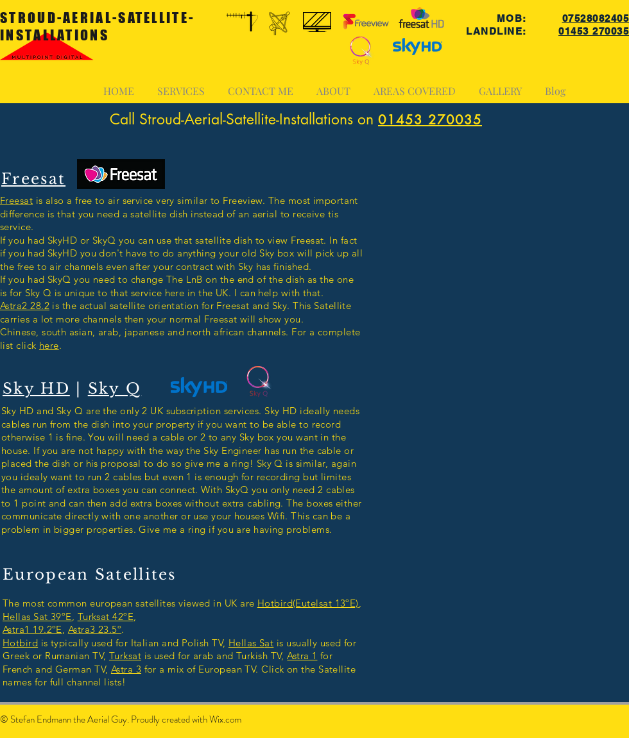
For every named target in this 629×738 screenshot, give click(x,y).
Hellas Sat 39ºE (37, 616)
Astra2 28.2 (24, 305)
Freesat (16, 200)
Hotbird (20, 643)
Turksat (125, 656)
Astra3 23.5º (94, 629)
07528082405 (596, 18)
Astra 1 (302, 656)
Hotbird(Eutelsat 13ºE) (308, 603)
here (49, 345)
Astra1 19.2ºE (32, 629)
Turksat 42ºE (106, 616)
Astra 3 (126, 669)
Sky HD (36, 389)
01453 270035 (593, 31)
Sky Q (115, 389)
